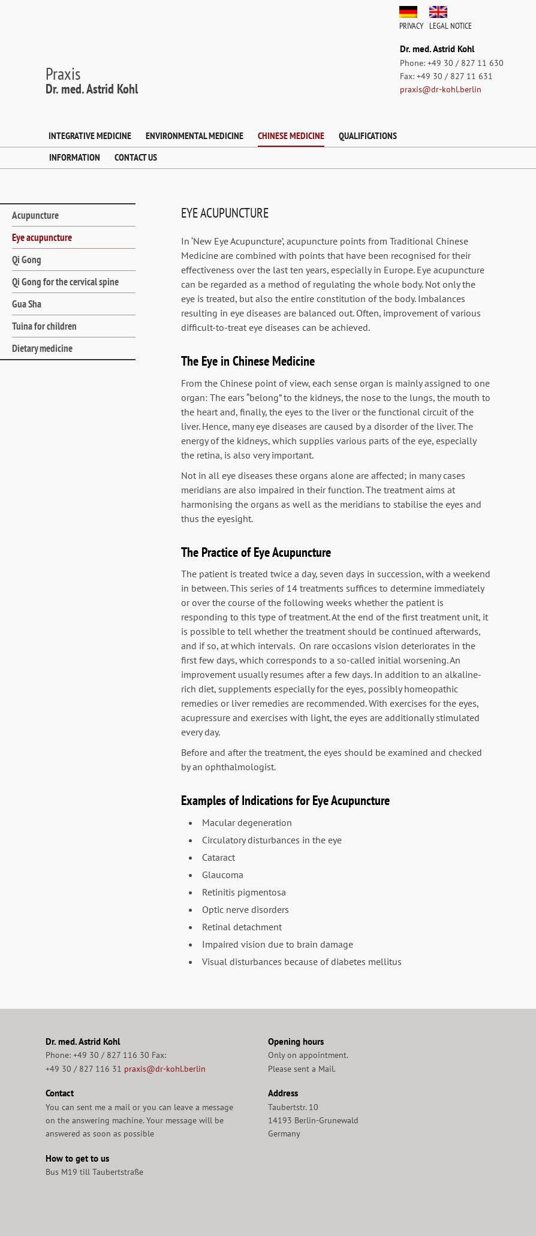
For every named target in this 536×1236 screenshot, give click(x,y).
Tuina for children (44, 326)
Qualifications (368, 135)
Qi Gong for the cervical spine (65, 281)
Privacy (411, 25)
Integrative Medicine (90, 135)
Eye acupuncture (42, 237)
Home (29, 136)
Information (74, 157)
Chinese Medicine (291, 135)
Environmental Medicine (194, 135)
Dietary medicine (42, 348)
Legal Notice (450, 25)
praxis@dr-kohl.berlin (440, 89)
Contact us (136, 157)
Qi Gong (26, 259)
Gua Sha (26, 303)
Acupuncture (35, 215)
